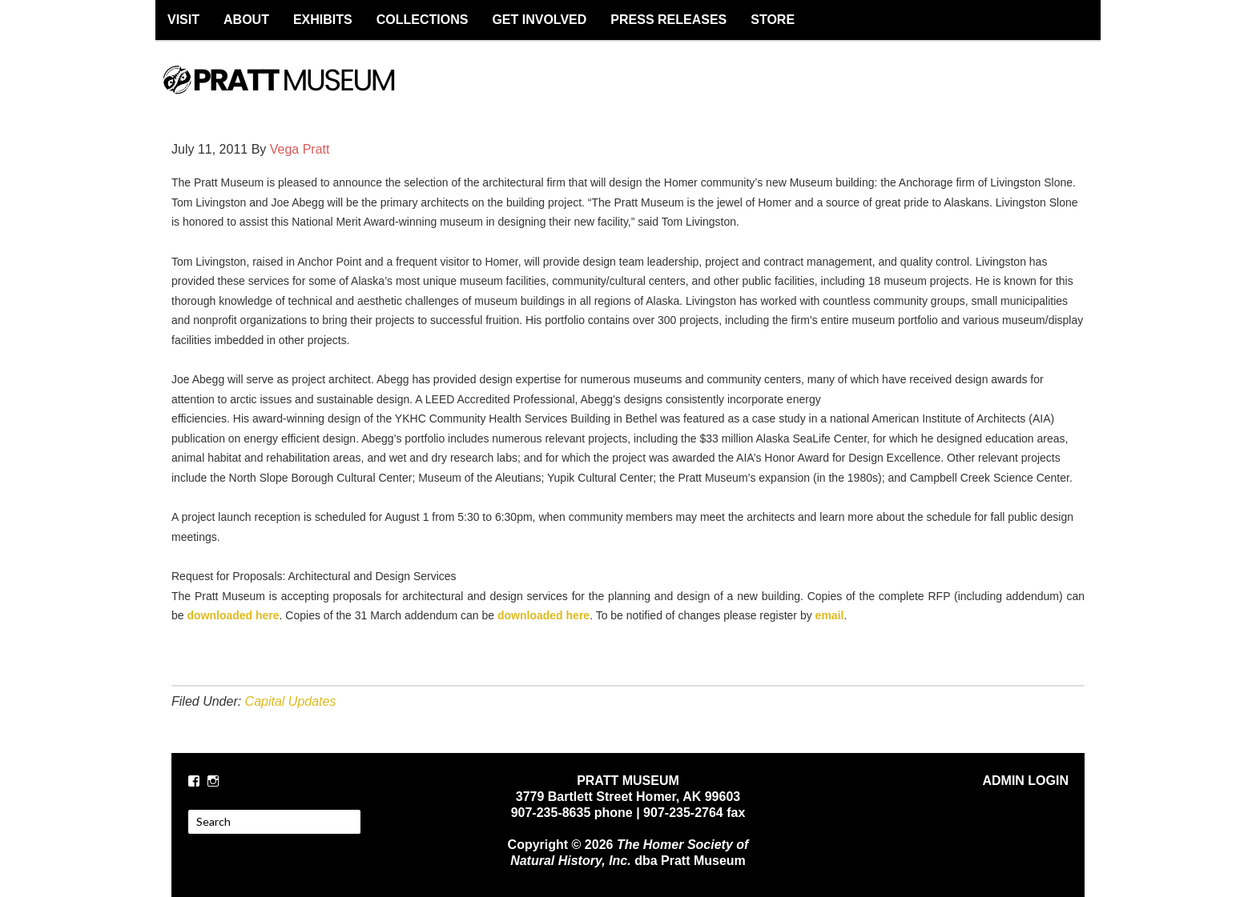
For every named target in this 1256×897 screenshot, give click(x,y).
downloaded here (232, 615)
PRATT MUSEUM (295, 94)
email (829, 615)
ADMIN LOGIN (1025, 780)
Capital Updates (290, 701)
